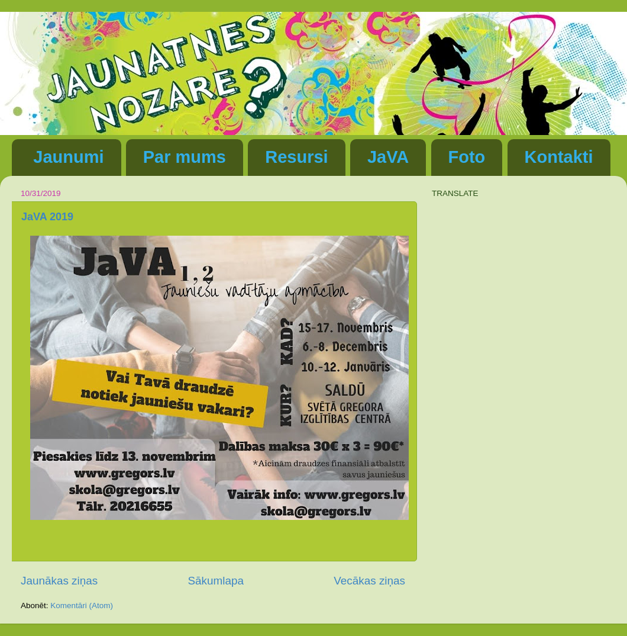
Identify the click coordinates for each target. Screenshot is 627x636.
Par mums (184, 156)
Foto (467, 156)
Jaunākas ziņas (59, 580)
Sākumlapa (216, 580)
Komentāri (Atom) (81, 605)
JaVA (388, 156)
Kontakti (559, 156)
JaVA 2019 (47, 217)
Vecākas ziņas (369, 580)
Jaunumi (68, 156)
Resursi (296, 156)
